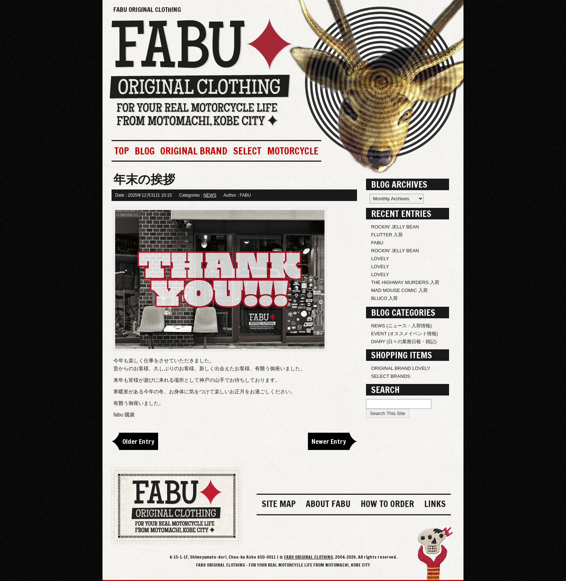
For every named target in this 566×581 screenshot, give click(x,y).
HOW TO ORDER (387, 504)
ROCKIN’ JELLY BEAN (395, 227)
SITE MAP (279, 504)
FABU (377, 242)
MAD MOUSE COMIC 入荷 (399, 290)
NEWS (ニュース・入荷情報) (401, 325)
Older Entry (138, 441)
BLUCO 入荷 (384, 298)
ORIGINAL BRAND (193, 151)
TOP (121, 151)
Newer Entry (329, 441)
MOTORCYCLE (292, 151)
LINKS (435, 504)
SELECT (247, 151)
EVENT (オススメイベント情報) (404, 333)
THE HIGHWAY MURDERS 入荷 (405, 282)
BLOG (144, 151)
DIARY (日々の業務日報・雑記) (404, 341)
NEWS (209, 195)
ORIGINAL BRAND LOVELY (400, 368)
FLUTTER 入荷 (387, 234)
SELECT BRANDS (390, 376)
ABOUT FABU (328, 504)
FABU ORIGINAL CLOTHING (147, 9)
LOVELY (380, 258)
